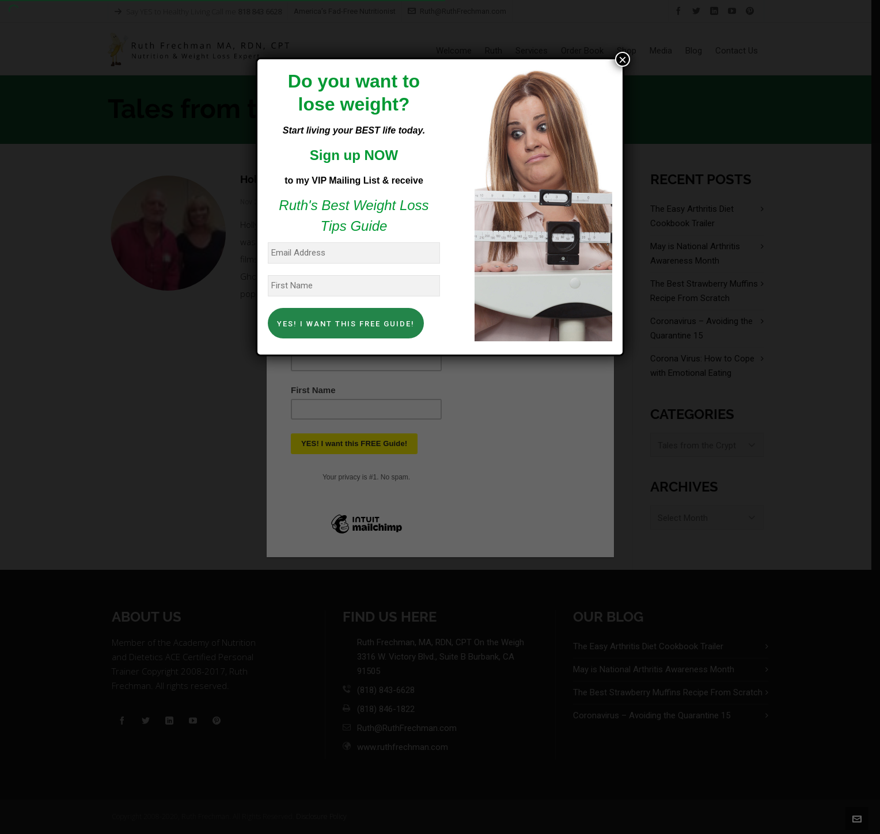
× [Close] (623, 59)
